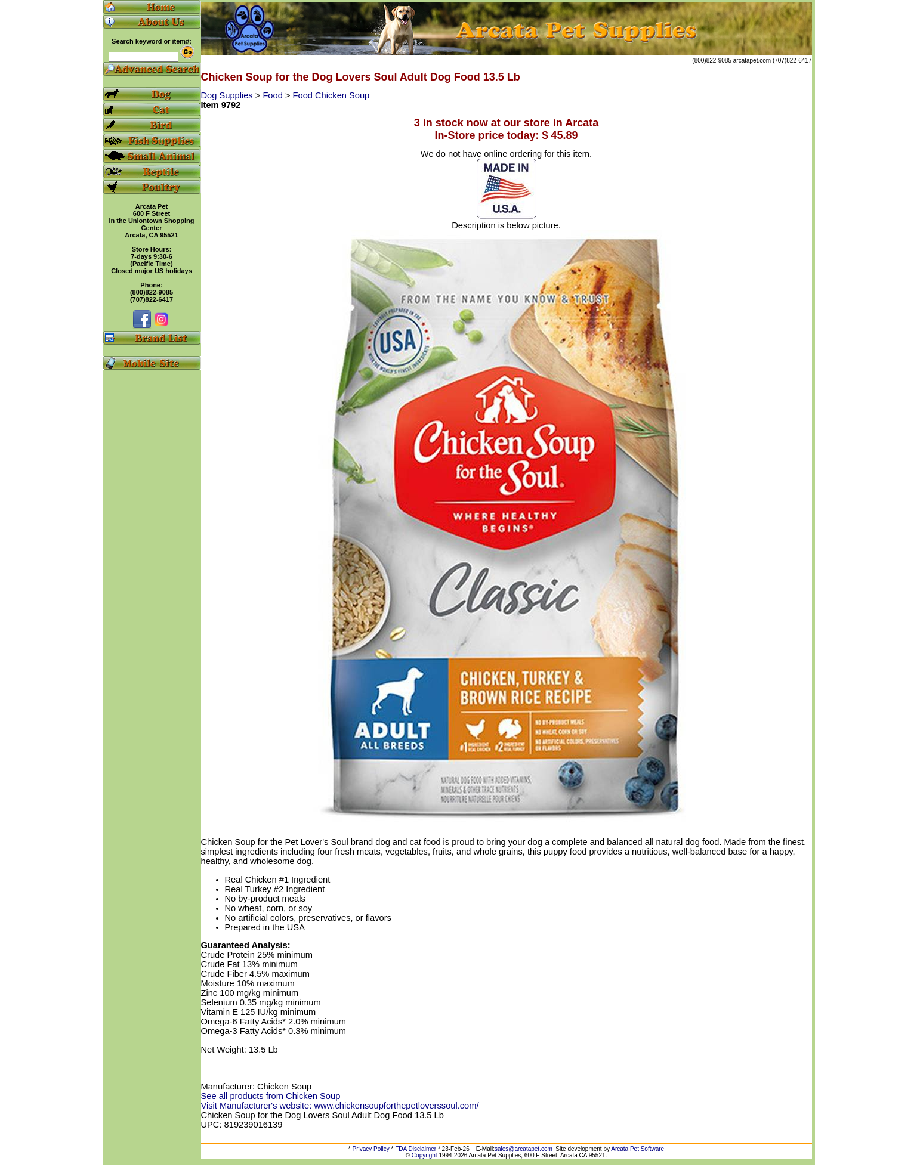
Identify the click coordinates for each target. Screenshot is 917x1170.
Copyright (424, 1155)
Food (274, 95)
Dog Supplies (228, 95)
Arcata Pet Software (637, 1149)
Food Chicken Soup (331, 95)
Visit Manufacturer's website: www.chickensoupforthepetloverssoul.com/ (340, 1105)
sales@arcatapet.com (523, 1149)
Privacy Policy (371, 1149)
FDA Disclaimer (415, 1149)
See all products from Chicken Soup (271, 1096)
